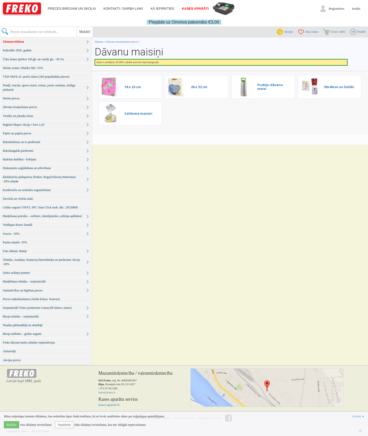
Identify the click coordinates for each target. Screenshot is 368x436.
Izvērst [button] (358, 416)
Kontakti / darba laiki (123, 8)
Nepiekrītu (64, 425)
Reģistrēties (336, 8)
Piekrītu (11, 425)
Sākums (99, 41)
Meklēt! (84, 32)
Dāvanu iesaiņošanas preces (123, 41)
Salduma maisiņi (138, 113)
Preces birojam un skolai (72, 8)
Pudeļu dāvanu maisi (270, 87)
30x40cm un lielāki (339, 87)
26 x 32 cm (199, 87)
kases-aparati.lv (109, 405)
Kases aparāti (195, 8)
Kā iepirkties (162, 8)
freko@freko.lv (107, 392)
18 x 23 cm (132, 87)
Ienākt (356, 8)
